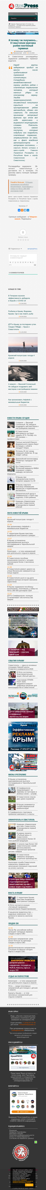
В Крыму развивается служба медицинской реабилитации (26, 806)
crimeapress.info (17, 1030)
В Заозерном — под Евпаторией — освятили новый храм (19, 652)
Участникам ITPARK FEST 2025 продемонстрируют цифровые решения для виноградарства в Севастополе (22, 683)
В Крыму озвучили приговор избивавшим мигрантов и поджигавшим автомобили (27, 487)
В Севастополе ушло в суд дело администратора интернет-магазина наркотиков (22, 580)
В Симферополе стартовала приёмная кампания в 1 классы (21, 813)
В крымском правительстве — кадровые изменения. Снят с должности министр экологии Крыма (20, 915)
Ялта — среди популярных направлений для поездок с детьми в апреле (22, 988)
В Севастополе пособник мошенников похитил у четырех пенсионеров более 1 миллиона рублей (20, 561)
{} (33, 262)
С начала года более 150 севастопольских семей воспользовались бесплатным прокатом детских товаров (22, 848)
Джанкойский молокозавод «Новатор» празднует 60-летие (27, 461)
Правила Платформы (17, 1132)
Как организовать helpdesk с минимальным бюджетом (19, 527)
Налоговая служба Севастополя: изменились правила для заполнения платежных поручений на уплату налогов (22, 865)
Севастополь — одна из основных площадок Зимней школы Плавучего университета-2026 (22, 667)
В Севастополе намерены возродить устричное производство (27, 857)
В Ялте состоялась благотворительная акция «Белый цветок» (26, 674)
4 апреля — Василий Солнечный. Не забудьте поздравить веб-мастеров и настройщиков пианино (22, 386)
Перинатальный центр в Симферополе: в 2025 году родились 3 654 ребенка (27, 495)
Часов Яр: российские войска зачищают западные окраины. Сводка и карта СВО (20, 932)
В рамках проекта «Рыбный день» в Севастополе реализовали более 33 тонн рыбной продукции (21, 837)
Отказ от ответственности (19, 1137)
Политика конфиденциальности (21, 1135)
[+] (10, 265)
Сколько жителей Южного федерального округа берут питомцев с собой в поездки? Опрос (27, 445)
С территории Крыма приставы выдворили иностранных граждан (21, 534)
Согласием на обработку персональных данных (23, 1181)
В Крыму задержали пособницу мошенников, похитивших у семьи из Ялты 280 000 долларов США (22, 589)
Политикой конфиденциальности (20, 1180)
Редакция (13, 1130)
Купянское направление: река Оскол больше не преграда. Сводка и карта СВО (20, 941)
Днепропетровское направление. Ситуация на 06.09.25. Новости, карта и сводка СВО (20, 966)
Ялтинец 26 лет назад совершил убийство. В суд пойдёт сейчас (26, 453)
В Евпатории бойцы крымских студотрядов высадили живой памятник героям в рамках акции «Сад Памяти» (21, 883)
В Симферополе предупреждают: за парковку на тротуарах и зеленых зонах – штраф (27, 791)
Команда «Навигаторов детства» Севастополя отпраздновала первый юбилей (25, 504)
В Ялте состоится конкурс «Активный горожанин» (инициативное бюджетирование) (22, 907)
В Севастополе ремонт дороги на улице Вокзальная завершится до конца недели (21, 571)
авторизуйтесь (32, 249)
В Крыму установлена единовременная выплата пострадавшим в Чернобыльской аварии (21, 543)
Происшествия (20, 24)
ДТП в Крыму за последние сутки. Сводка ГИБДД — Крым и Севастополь (22, 326)
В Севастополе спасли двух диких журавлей (26, 798)
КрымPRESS (27, 51)
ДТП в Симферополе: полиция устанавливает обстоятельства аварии (20, 597)
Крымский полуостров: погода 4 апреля (20, 520)
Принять (29, 1185)
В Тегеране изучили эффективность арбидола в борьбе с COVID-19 (19, 298)
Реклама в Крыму (16, 1134)
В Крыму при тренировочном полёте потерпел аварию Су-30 (25, 479)
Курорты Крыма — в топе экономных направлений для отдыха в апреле (20, 995)
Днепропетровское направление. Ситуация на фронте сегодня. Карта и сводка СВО (22, 949)
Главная (11, 24)
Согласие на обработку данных (21, 1138)
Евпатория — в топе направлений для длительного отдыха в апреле (21, 552)
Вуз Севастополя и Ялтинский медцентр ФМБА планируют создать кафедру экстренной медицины (23, 470)
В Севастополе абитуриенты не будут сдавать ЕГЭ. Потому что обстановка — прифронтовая (22, 435)
